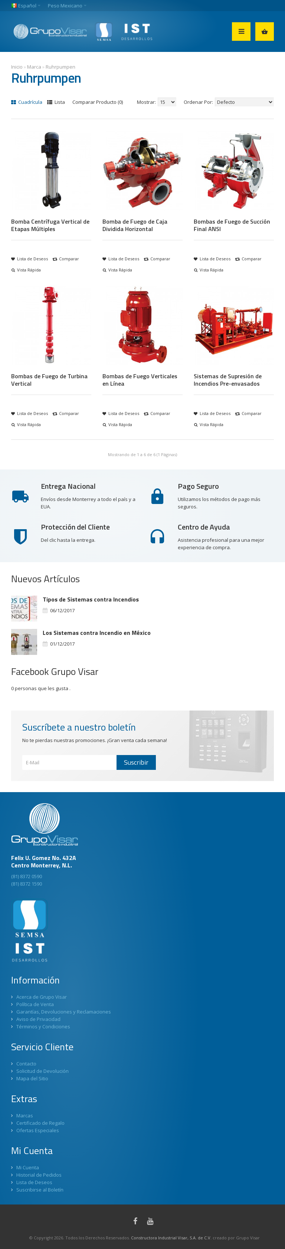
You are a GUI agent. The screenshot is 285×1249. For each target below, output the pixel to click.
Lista (56, 102)
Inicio (17, 66)
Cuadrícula (26, 102)
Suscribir (136, 762)
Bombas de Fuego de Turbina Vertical (49, 379)
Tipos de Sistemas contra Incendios (91, 599)
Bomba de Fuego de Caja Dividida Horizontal (134, 225)
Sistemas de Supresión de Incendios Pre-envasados (228, 379)
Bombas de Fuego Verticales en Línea (139, 379)
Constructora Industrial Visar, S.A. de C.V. (171, 1237)
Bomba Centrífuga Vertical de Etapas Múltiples (50, 225)
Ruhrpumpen (60, 66)
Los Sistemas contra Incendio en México (97, 632)
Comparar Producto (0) (97, 102)
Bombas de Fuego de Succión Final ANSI (232, 225)
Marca (34, 66)
